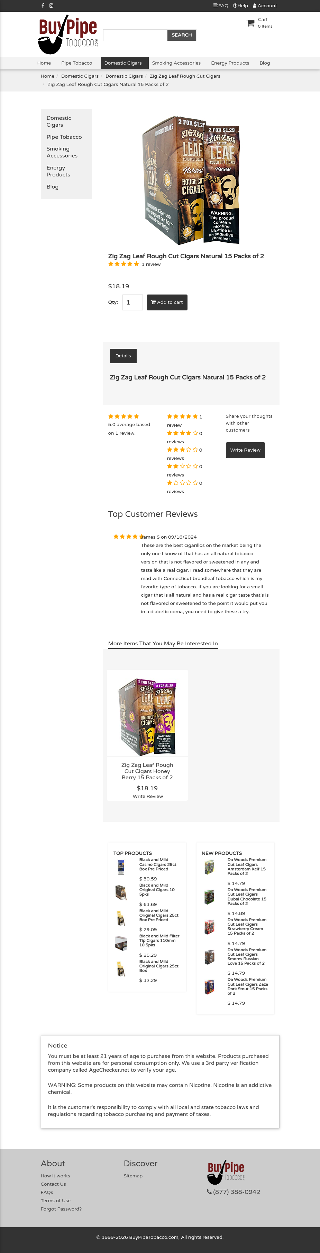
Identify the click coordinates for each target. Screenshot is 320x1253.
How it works (55, 1176)
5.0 (112, 424)
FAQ (220, 6)
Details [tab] (123, 356)
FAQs (47, 1192)
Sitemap (133, 1176)
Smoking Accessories (176, 63)
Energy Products (230, 63)
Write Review (148, 796)
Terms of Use (56, 1201)
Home (44, 63)
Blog (264, 63)
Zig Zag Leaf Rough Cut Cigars (185, 76)
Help (240, 6)
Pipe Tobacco (76, 63)
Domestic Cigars (123, 63)
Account (265, 6)
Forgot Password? (61, 1209)
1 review (151, 264)
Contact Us (53, 1184)
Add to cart (167, 302)
